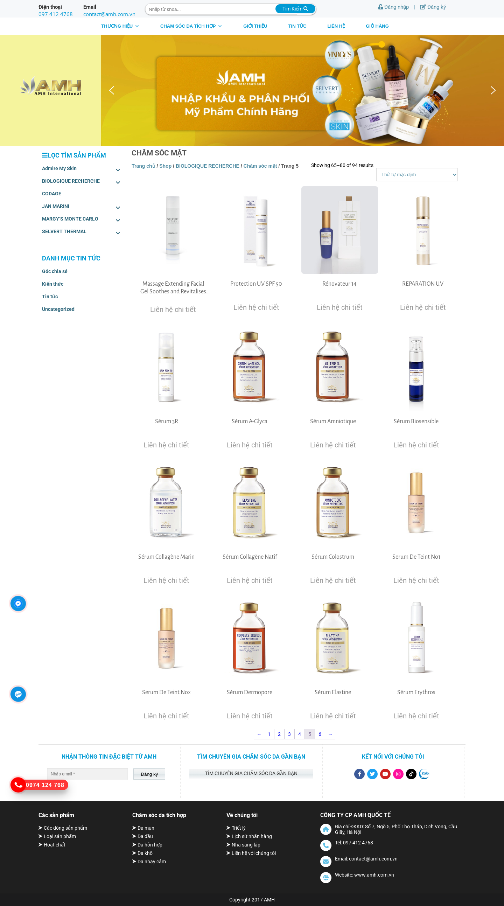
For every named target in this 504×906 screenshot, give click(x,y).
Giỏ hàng (377, 26)
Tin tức (297, 26)
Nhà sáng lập (246, 845)
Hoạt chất (54, 845)
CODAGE (51, 193)
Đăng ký (433, 7)
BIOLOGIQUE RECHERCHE (81, 182)
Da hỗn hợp (150, 845)
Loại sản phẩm (60, 836)
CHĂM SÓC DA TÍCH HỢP (191, 26)
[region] (302, 90)
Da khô (145, 853)
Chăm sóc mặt (260, 166)
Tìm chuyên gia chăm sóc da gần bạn (251, 773)
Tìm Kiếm (295, 9)
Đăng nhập (393, 7)
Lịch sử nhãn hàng (252, 836)
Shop (165, 166)
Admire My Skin (81, 170)
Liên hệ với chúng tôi (254, 853)
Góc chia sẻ (55, 271)
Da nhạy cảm (152, 861)
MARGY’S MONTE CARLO (81, 220)
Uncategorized (58, 309)
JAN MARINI (81, 207)
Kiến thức (52, 284)
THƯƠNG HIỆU (120, 26)
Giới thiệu (255, 26)
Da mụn (146, 828)
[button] (111, 90)
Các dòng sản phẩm (65, 828)
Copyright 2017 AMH (252, 899)
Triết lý (239, 828)
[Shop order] (417, 174)
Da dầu (145, 836)
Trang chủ (143, 166)
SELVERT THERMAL (81, 233)
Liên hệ (336, 26)
